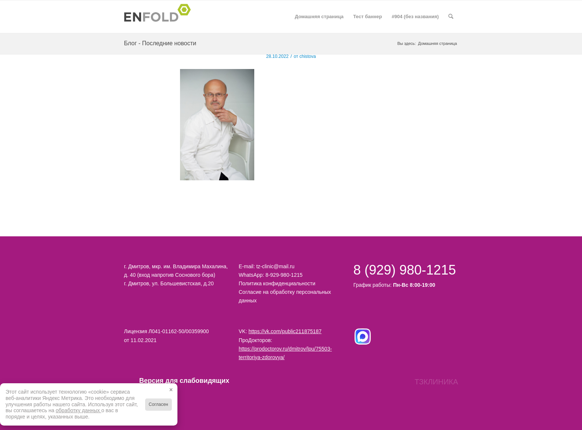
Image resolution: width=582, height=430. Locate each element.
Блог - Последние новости (160, 43)
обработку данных (78, 410)
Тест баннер (367, 16)
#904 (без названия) (415, 16)
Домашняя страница (319, 16)
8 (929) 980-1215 (404, 270)
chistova (308, 56)
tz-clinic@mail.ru (275, 266)
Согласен (158, 404)
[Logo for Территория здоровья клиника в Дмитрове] (159, 16)
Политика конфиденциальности (277, 283)
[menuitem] (451, 16)
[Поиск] (451, 16)
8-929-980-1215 (284, 275)
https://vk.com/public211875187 (284, 331)
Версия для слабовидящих (175, 381)
